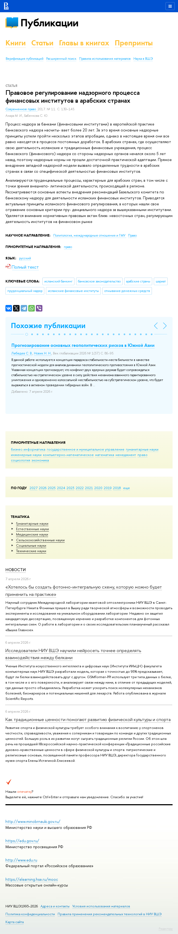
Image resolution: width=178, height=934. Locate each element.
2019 (108, 487)
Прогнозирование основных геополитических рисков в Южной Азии (83, 345)
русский (25, 258)
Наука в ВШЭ (143, 58)
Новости (15, 570)
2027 (34, 487)
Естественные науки (32, 528)
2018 (117, 487)
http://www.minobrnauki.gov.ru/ (32, 821)
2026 (42, 487)
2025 (52, 487)
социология (20, 460)
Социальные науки (31, 545)
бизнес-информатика (28, 449)
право (143, 454)
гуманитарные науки (142, 449)
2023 (70, 487)
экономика (40, 460)
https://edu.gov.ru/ (22, 840)
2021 (89, 487)
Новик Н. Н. (42, 353)
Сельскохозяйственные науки (40, 539)
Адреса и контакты (55, 906)
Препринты (134, 43)
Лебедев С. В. (21, 353)
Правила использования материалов (105, 58)
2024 (61, 487)
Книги (15, 43)
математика (104, 454)
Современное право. (21, 109)
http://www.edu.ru (21, 860)
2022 (80, 487)
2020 (98, 487)
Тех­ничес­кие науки (31, 550)
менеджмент (125, 454)
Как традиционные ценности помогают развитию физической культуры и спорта (88, 719)
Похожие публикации (48, 325)
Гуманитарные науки (32, 523)
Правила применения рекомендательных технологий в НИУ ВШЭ (110, 914)
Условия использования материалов (101, 906)
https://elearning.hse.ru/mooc (31, 879)
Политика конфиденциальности (30, 914)
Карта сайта (14, 922)
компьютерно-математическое (68, 454)
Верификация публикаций (24, 58)
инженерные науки (26, 454)
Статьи (42, 43)
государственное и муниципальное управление (85, 449)
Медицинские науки (32, 534)
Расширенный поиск (61, 58)
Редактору (166, 928)
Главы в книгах (84, 43)
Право (132, 235)
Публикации (49, 23)
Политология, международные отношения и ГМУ (89, 235)
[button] (26, 334)
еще (126, 487)
